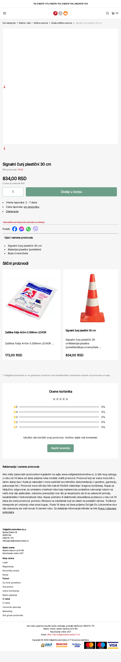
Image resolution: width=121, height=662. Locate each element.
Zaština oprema (41, 23)
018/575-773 (42, 4)
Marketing (7, 621)
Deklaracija (12, 221)
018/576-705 (67, 4)
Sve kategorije (9, 23)
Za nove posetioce (12, 592)
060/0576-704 (81, 4)
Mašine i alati (25, 23)
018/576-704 (55, 4)
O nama (6, 613)
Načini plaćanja (10, 605)
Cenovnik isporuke (12, 617)
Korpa (5, 585)
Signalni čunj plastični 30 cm (81, 340)
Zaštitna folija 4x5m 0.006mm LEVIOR (25, 342)
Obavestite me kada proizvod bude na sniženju (24, 232)
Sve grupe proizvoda (13, 625)
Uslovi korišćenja (11, 601)
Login (5, 572)
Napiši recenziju (60, 458)
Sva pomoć (8, 597)
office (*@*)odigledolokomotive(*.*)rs (63, 644)
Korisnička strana (11, 580)
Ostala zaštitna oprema (61, 23)
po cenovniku (31, 217)
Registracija (8, 576)
